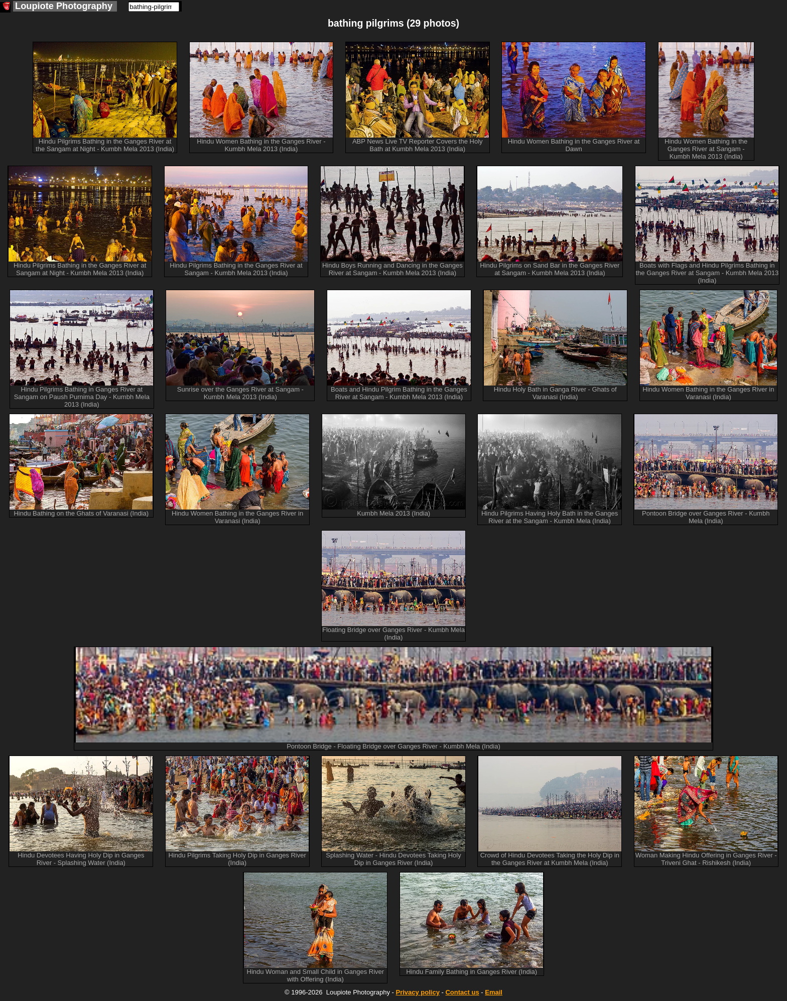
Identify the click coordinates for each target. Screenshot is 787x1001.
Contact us (462, 992)
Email (493, 992)
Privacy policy (417, 992)
